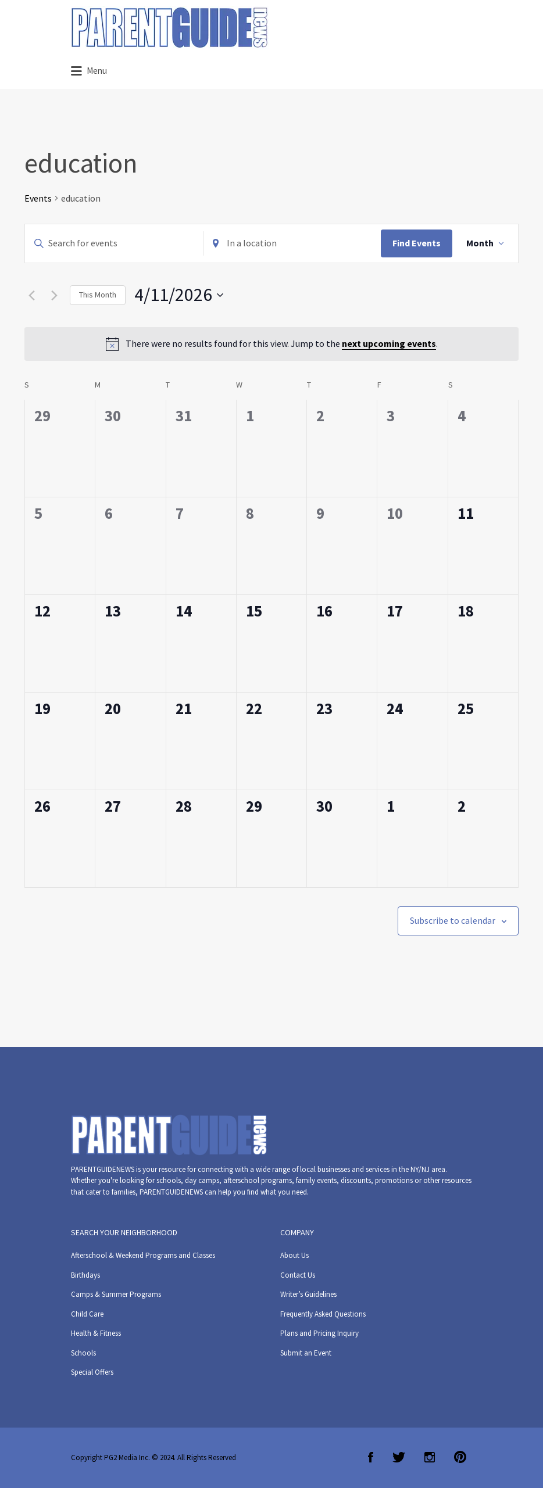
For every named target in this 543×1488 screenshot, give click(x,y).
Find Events (416, 243)
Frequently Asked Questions (323, 1314)
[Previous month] (31, 295)
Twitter (399, 1457)
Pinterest (460, 1457)
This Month (97, 294)
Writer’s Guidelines (308, 1294)
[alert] (271, 344)
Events (38, 198)
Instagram (430, 1457)
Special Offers (92, 1372)
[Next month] (54, 295)
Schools (83, 1353)
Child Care (87, 1314)
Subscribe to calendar (452, 920)
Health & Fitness (96, 1333)
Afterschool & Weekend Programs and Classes (143, 1255)
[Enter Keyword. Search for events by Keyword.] (114, 243)
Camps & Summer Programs (116, 1294)
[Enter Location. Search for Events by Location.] (292, 243)
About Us (294, 1255)
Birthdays (85, 1275)
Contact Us (297, 1275)
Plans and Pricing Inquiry (319, 1333)
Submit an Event (305, 1353)
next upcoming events (389, 343)
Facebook (370, 1457)
